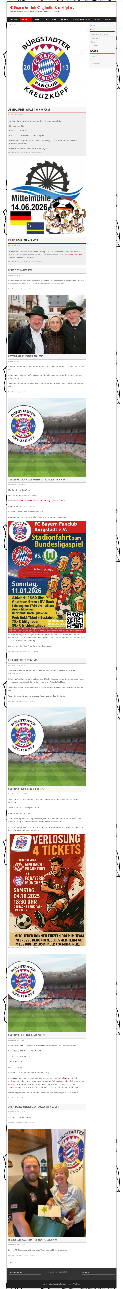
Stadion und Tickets (21, 651)
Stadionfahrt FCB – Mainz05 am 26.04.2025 (27, 1035)
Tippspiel (98, 19)
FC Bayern (94, 46)
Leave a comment (36, 152)
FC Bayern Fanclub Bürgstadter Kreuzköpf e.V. (42, 7)
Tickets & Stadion (50, 19)
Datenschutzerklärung (15, 1272)
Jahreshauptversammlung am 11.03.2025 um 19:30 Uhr (33, 1106)
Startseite (14, 19)
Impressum (85, 1272)
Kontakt (108, 19)
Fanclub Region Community (99, 34)
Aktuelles (25, 19)
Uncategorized (25, 152)
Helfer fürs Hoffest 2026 (20, 270)
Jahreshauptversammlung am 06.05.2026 (29, 109)
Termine (36, 19)
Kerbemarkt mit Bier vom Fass (22, 660)
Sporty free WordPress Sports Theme (54, 1284)
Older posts (12, 24)
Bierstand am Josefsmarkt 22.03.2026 (25, 356)
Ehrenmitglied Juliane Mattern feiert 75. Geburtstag (32, 1239)
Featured (17, 152)
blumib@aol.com (64, 1078)
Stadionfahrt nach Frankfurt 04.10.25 (26, 789)
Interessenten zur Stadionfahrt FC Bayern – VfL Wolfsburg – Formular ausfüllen (36, 501)
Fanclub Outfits (95, 38)
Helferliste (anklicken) (74, 255)
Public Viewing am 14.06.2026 (23, 240)
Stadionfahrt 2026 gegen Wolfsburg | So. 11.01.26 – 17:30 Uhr (36, 479)
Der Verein (64, 19)
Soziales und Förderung (81, 19)
